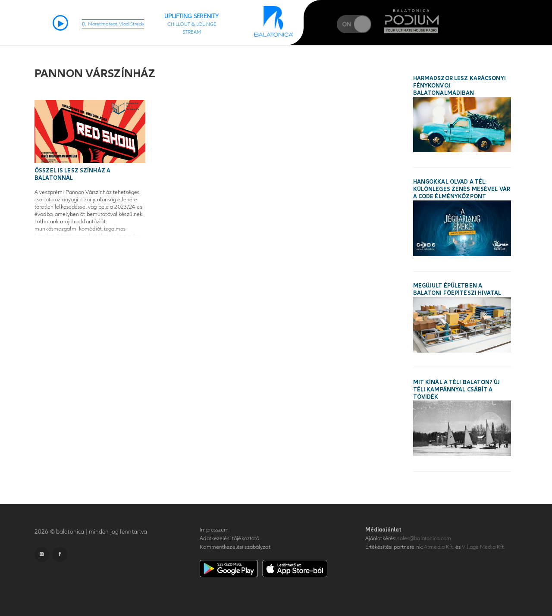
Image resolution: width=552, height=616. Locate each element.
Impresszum (214, 529)
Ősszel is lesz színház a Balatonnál (72, 174)
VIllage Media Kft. (483, 547)
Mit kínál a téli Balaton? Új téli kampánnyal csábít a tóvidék (456, 389)
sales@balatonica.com (424, 538)
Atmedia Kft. (439, 547)
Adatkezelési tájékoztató (229, 538)
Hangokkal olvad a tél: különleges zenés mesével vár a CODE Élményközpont (462, 189)
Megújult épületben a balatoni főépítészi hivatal (457, 289)
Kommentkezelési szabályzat (235, 547)
